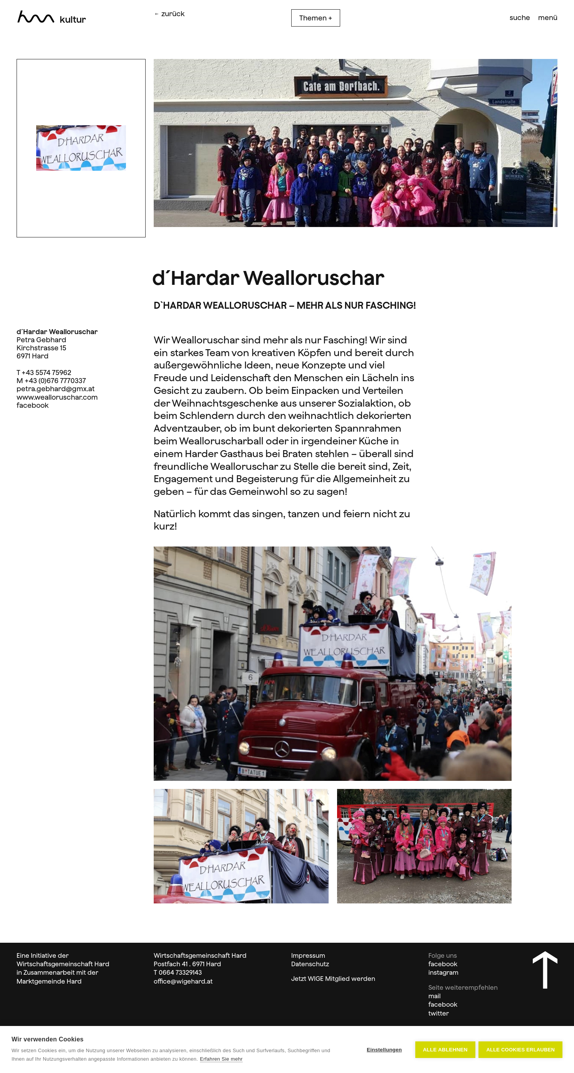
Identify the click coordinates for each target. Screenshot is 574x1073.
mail (434, 995)
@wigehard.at (192, 981)
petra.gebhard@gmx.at (56, 389)
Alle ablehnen (444, 1050)
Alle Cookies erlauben (520, 1050)
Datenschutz (310, 963)
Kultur (73, 19)
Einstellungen (383, 1050)
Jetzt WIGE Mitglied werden (333, 978)
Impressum (308, 955)
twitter (438, 1013)
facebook (33, 405)
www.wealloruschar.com (57, 397)
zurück (169, 14)
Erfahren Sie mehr (221, 1059)
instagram (443, 972)
